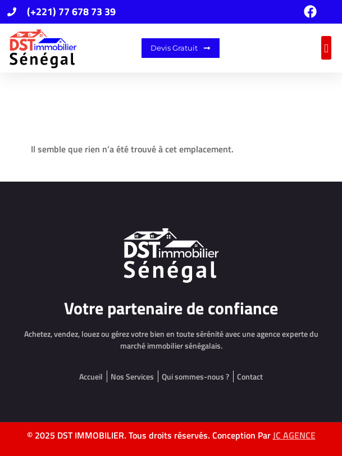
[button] (326, 48)
